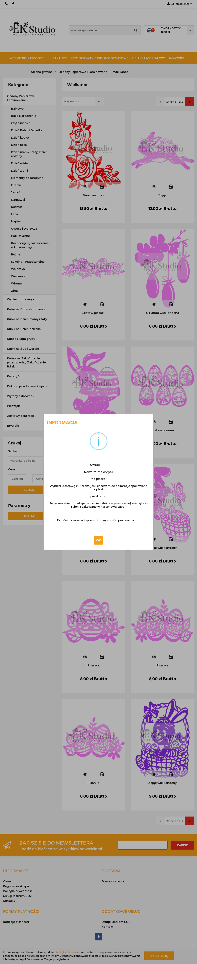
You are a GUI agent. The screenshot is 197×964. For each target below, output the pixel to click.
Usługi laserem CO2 (148, 58)
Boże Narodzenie (23, 115)
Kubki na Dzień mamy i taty (27, 319)
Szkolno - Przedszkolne (28, 261)
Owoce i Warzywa (24, 228)
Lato (14, 214)
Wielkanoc (18, 276)
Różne (15, 254)
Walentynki (19, 269)
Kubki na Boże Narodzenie (26, 309)
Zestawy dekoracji (21, 415)
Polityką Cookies (66, 952)
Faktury (60, 58)
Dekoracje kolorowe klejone (27, 386)
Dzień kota (19, 144)
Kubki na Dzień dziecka (24, 329)
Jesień (15, 192)
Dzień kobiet (20, 137)
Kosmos (16, 207)
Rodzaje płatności (16, 922)
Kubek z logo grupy (21, 338)
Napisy (16, 221)
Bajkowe (17, 108)
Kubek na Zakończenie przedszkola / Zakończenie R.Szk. (26, 362)
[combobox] (83, 101)
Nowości (176, 58)
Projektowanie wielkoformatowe (99, 58)
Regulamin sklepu (16, 886)
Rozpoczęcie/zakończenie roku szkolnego (30, 245)
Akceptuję (159, 956)
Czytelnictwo (20, 123)
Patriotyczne (20, 236)
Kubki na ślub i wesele (23, 348)
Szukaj (29, 490)
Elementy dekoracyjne (27, 178)
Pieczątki (14, 406)
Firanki (16, 185)
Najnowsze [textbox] (71, 101)
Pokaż (29, 516)
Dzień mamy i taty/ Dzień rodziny (29, 154)
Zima (15, 290)
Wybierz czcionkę (21, 299)
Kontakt (9, 900)
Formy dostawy (113, 881)
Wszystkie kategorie (26, 58)
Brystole (13, 425)
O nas (7, 881)
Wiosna (16, 283)
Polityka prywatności (18, 891)
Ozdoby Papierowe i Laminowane (21, 98)
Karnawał (18, 199)
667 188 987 (6, 3)
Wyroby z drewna (21, 396)
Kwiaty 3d (14, 376)
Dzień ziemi (19, 170)
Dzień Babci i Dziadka (27, 130)
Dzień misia (19, 163)
